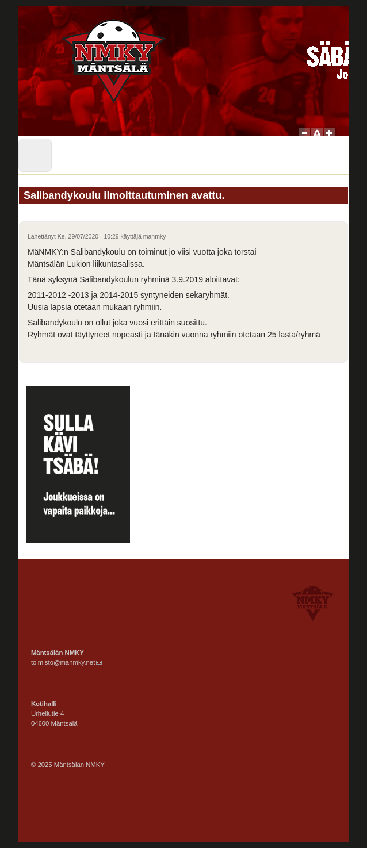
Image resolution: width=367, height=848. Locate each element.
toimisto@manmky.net (66, 662)
